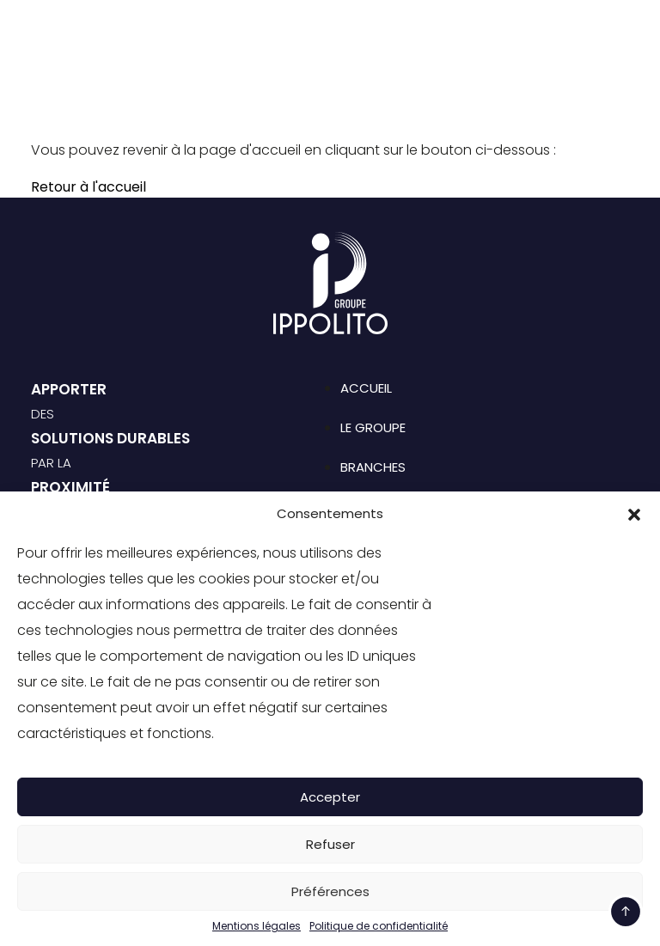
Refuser (330, 844)
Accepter (330, 797)
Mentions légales (256, 926)
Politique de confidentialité (378, 926)
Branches (373, 467)
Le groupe (373, 427)
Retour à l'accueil (88, 187)
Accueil (366, 388)
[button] (634, 513)
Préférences (330, 891)
